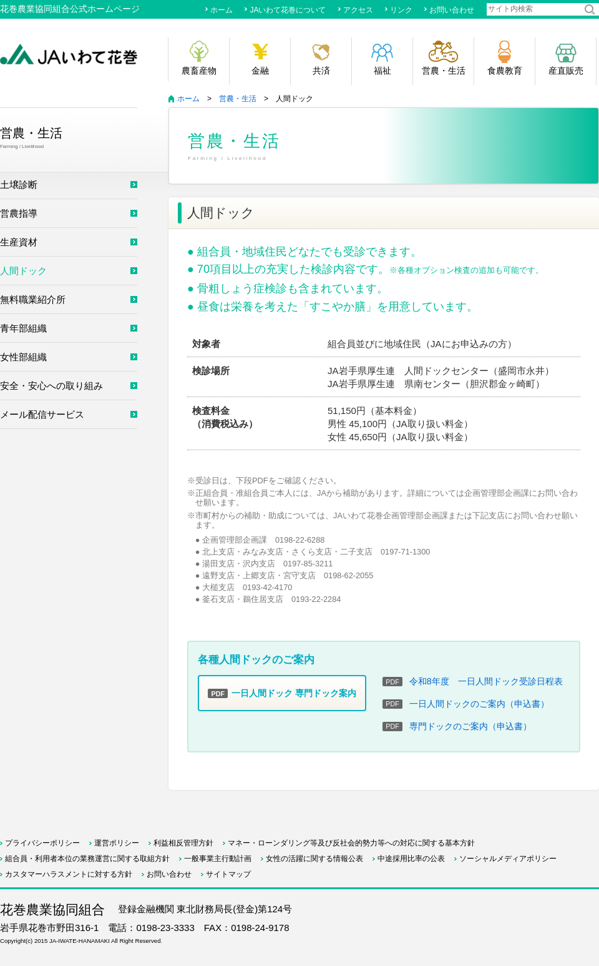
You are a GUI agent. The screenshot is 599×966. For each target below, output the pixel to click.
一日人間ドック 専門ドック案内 (282, 693)
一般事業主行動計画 (217, 858)
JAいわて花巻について (288, 10)
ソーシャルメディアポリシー (508, 858)
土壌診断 (18, 184)
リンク (401, 10)
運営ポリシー (116, 843)
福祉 (382, 71)
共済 (321, 71)
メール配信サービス (42, 414)
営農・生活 (443, 71)
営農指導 (18, 213)
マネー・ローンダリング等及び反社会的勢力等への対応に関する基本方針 (351, 843)
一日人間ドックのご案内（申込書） (479, 704)
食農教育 (504, 71)
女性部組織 (23, 357)
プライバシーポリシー (42, 843)
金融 (260, 71)
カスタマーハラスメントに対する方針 (68, 874)
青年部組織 (23, 328)
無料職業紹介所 (33, 299)
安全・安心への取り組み (51, 385)
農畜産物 (199, 71)
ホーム (221, 10)
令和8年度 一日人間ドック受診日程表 (486, 681)
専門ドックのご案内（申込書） (470, 726)
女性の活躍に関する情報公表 (314, 858)
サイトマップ (451, 32)
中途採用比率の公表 (411, 858)
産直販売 (565, 71)
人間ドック (23, 270)
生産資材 (18, 242)
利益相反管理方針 (183, 843)
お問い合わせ (451, 10)
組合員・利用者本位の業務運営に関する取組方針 (87, 858)
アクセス (358, 10)
